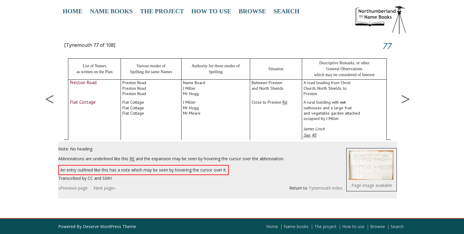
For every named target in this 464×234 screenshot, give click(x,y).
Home (73, 11)
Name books (111, 11)
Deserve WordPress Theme (109, 226)
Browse (252, 11)
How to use (211, 11)
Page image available (371, 185)
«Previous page (73, 188)
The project (162, 11)
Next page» (105, 188)
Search (287, 11)
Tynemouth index (325, 188)
